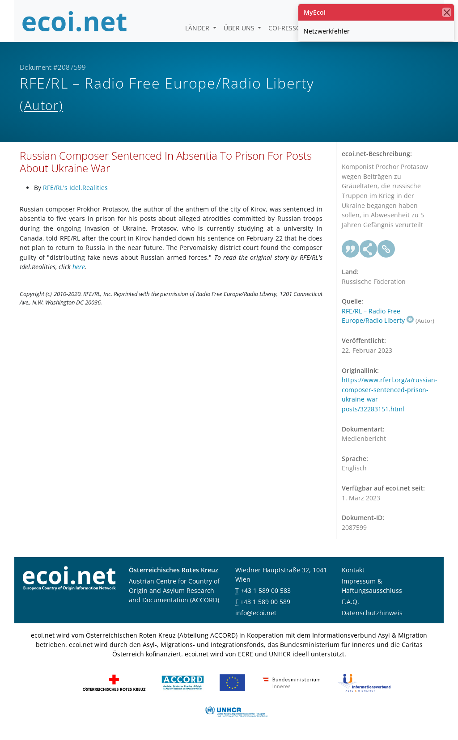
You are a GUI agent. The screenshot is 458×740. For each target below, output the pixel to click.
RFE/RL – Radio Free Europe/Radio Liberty (378, 316)
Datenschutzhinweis (372, 613)
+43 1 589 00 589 (265, 601)
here (78, 266)
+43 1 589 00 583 (266, 590)
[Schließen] (446, 12)
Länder (198, 28)
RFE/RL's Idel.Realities (75, 187)
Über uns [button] (240, 28)
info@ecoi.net (255, 613)
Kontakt (353, 570)
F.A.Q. (350, 601)
